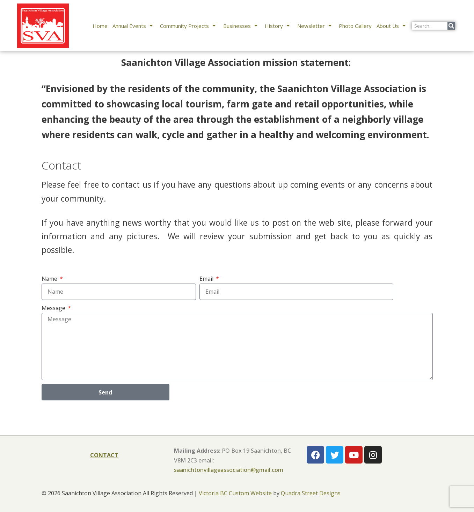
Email (207, 279)
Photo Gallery (355, 25)
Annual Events (133, 26)
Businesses (241, 26)
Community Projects (189, 26)
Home (100, 25)
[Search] (451, 26)
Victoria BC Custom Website (235, 493)
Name (50, 279)
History (278, 26)
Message (54, 308)
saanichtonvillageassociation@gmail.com (228, 470)
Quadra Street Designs (311, 493)
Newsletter (315, 26)
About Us (392, 26)
